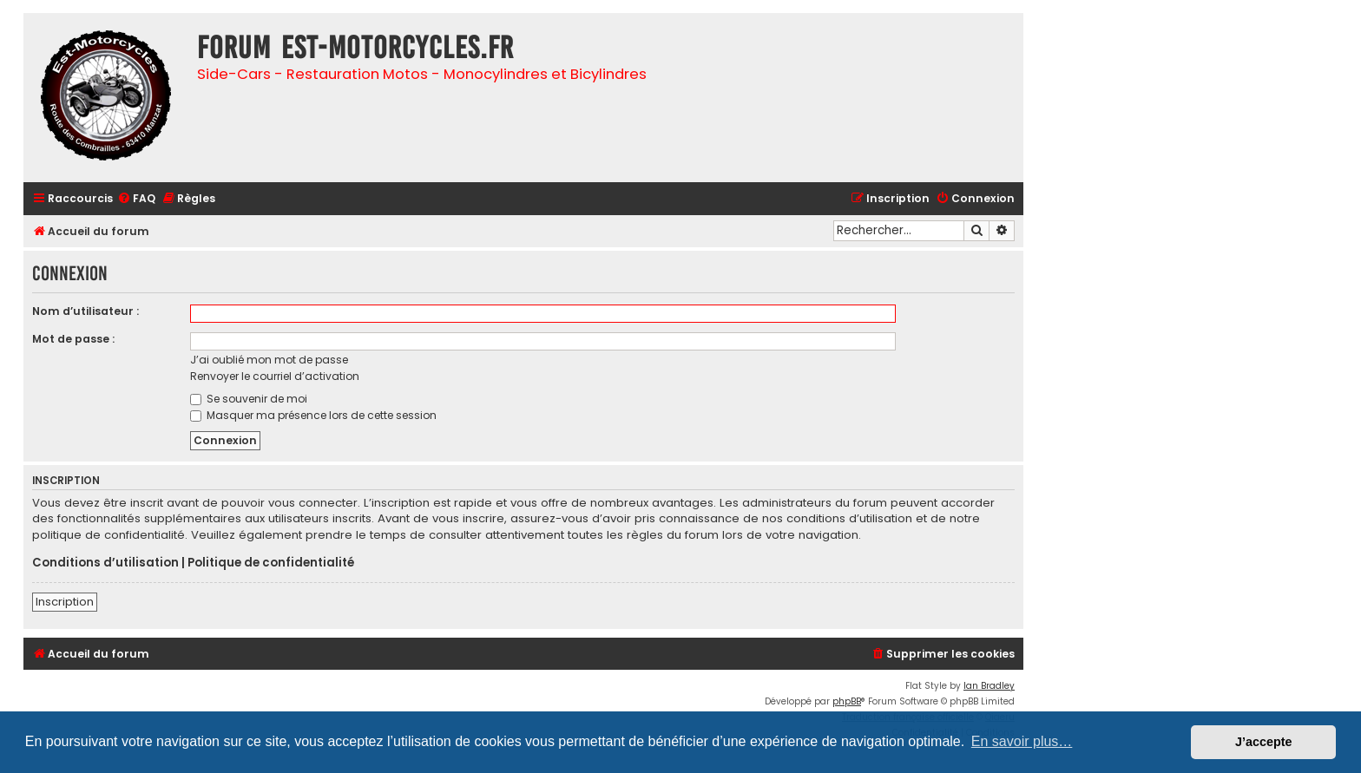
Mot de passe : (73, 338)
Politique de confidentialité (270, 563)
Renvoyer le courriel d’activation (274, 376)
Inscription (65, 601)
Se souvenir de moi (248, 398)
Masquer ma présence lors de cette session (313, 415)
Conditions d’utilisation (105, 563)
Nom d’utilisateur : (85, 311)
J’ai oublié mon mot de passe (269, 359)
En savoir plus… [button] (1022, 741)
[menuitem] (136, 199)
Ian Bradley (989, 685)
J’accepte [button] (1263, 742)
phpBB (846, 701)
